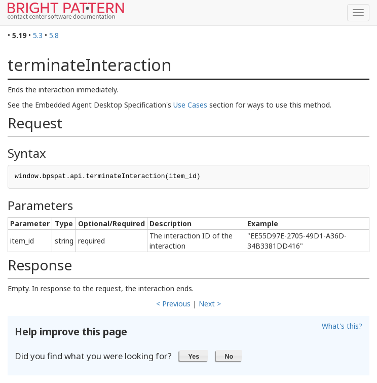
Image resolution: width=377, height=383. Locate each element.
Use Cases (190, 105)
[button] (193, 355)
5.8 (54, 35)
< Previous (173, 303)
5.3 (38, 35)
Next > (210, 303)
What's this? (342, 326)
